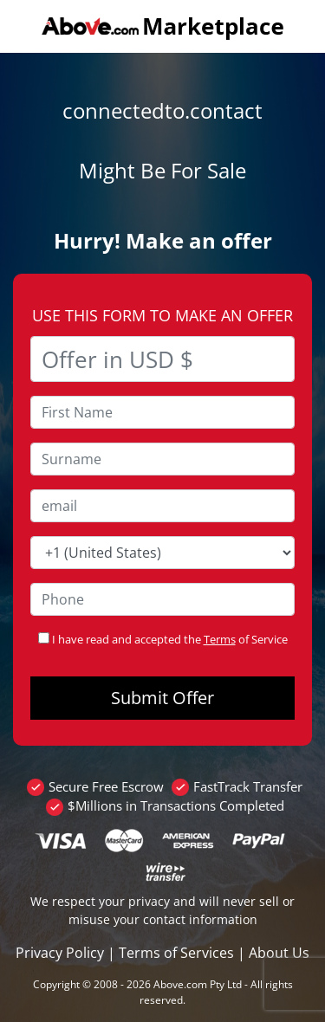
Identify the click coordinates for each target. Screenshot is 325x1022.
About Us (279, 952)
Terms (220, 639)
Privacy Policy (60, 952)
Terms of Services (176, 952)
